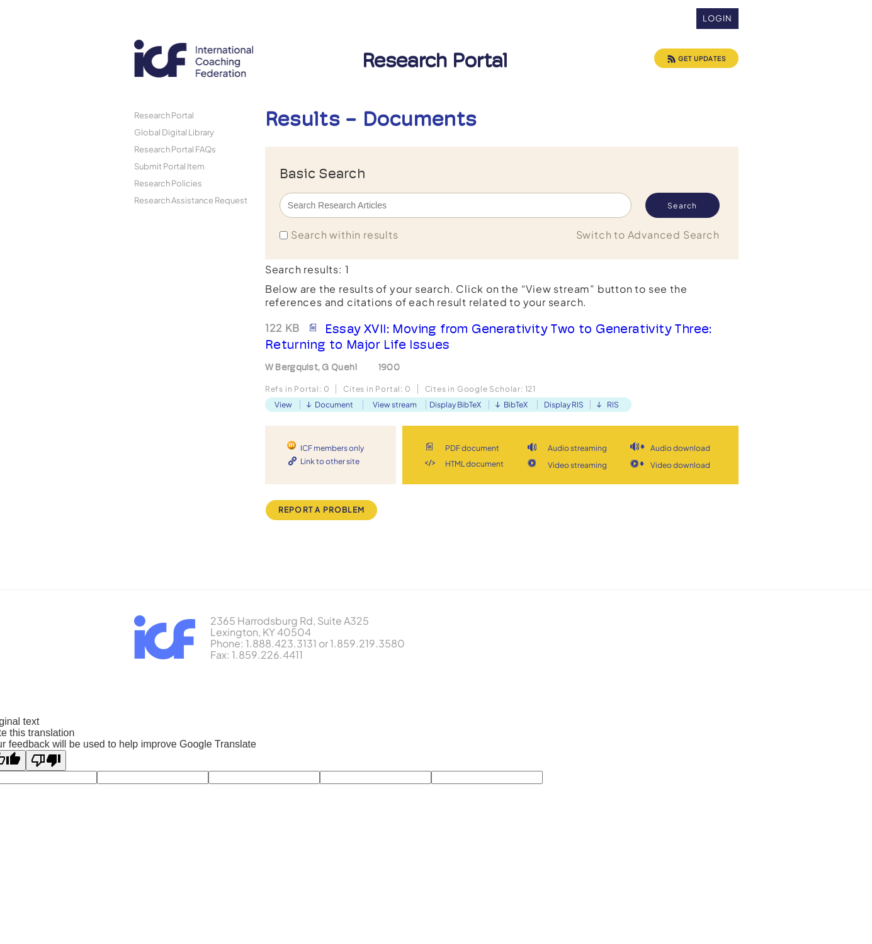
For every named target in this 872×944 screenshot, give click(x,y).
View (283, 404)
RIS (613, 404)
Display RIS (564, 404)
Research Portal (164, 115)
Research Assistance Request (190, 200)
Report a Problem (321, 510)
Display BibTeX (455, 404)
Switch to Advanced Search (648, 234)
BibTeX (516, 404)
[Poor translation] (46, 760)
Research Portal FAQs (175, 149)
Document (334, 404)
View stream (395, 404)
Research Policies (168, 183)
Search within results (345, 234)
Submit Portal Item (169, 166)
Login (717, 18)
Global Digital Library (174, 132)
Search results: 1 (307, 269)
